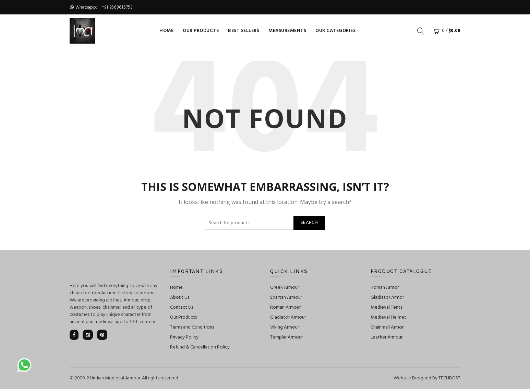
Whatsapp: (101, 7)
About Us (179, 297)
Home (166, 31)
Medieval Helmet (388, 317)
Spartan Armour (286, 297)
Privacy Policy (184, 337)
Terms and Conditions (192, 327)
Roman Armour (285, 307)
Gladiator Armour (288, 317)
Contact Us (181, 307)
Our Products (201, 31)
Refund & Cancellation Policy (200, 347)
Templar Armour (286, 337)
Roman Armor (385, 287)
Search (309, 223)
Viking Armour (284, 327)
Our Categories (335, 31)
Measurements (287, 31)
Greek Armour (284, 287)
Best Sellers (243, 31)
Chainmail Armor (387, 327)
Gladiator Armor (387, 297)
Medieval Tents (386, 307)
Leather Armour (386, 337)
